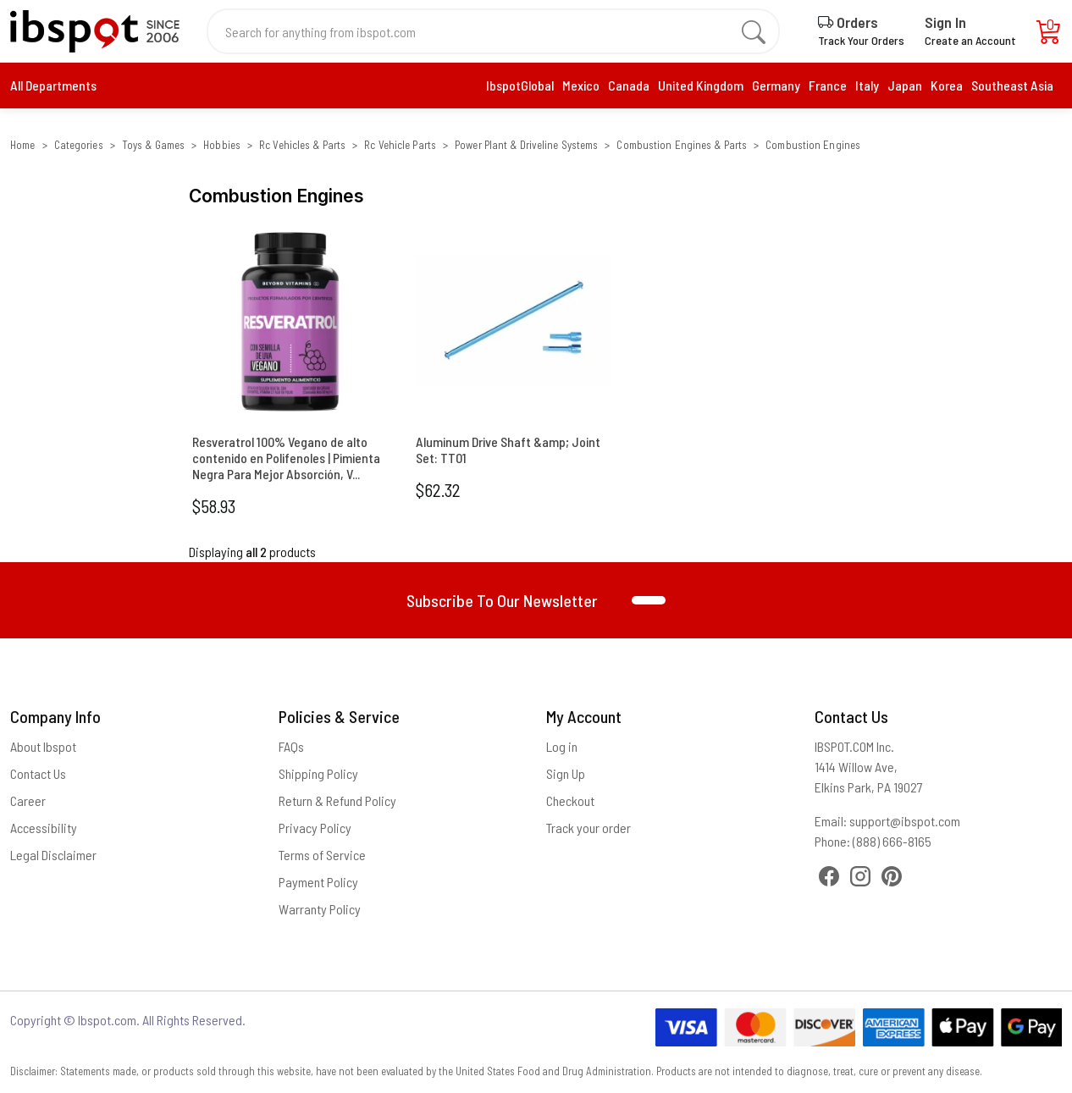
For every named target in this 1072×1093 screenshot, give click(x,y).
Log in (561, 746)
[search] (753, 31)
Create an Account (970, 40)
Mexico (581, 85)
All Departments (53, 85)
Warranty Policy (320, 909)
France (828, 85)
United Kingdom (700, 85)
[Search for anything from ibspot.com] (483, 31)
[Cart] (1049, 36)
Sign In (945, 22)
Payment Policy (318, 882)
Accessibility (43, 828)
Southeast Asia (1012, 85)
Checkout (570, 800)
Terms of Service (322, 855)
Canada (628, 85)
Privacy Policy (315, 828)
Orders (848, 22)
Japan (904, 85)
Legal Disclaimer (53, 855)
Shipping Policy (318, 773)
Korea (947, 85)
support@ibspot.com (904, 821)
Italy (867, 85)
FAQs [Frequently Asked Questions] (291, 746)
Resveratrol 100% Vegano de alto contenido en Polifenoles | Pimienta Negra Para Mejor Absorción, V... (286, 457)
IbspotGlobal (520, 85)
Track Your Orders (861, 40)
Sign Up (565, 773)
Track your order (588, 828)
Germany (776, 85)
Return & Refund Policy (337, 800)
